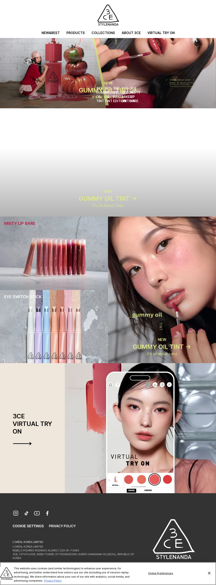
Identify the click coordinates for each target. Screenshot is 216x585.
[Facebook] (47, 513)
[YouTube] (37, 513)
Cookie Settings (28, 526)
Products (75, 33)
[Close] (209, 573)
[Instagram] (16, 513)
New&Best (51, 33)
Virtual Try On (161, 33)
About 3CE (131, 33)
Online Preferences (160, 573)
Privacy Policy (62, 526)
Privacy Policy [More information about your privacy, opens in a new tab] (53, 581)
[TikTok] (26, 513)
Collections (103, 33)
